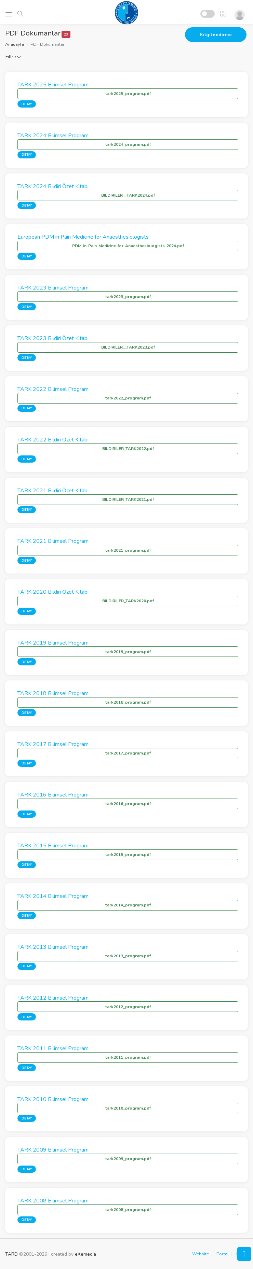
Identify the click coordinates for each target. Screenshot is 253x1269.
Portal (222, 1254)
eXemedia (85, 1254)
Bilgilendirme (216, 35)
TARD (11, 1254)
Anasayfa (14, 44)
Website (200, 1254)
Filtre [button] (13, 57)
